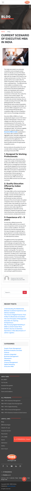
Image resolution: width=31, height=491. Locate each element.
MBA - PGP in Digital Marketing (9, 406)
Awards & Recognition (7, 385)
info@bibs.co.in (7, 475)
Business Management (11, 356)
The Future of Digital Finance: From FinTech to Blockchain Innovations (15, 315)
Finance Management (11, 362)
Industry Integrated (10, 354)
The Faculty (4, 382)
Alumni (3, 440)
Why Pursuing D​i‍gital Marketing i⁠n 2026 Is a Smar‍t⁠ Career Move (14, 325)
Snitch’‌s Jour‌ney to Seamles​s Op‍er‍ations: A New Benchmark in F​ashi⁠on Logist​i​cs (15, 330)
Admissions (4, 443)
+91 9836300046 (7, 472)
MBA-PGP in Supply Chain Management (11, 403)
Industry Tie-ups (5, 428)
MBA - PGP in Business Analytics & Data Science (14, 412)
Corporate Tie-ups (6, 388)
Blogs (2, 422)
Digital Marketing (9, 364)
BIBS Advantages (5, 425)
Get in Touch (4, 449)
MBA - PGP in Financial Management (10, 409)
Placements (7, 358)
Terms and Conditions (6, 391)
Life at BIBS (4, 437)
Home (3, 31)
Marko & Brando (11, 486)
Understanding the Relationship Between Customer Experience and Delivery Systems (15, 310)
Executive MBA (9, 366)
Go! (25, 292)
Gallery (3, 446)
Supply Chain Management (12, 348)
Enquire (28, 439)
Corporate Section (6, 431)
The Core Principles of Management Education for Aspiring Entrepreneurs (15, 320)
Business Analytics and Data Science (13, 351)
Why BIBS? (4, 379)
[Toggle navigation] (3, 2)
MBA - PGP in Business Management (10, 400)
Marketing (7, 360)
